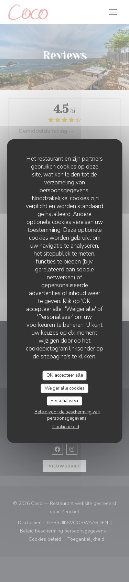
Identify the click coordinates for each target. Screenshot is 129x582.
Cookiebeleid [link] (65, 426)
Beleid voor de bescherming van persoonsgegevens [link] (67, 415)
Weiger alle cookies (65, 388)
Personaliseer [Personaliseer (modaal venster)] (65, 401)
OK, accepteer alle (64, 375)
